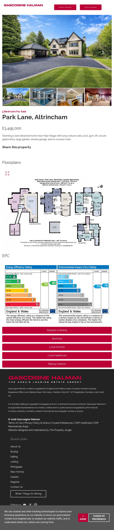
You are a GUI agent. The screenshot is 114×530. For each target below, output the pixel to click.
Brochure (57, 338)
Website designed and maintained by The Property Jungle (40, 430)
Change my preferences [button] (99, 517)
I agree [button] (83, 517)
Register (14, 482)
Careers (14, 476)
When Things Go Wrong (28, 493)
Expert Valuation (91, 7)
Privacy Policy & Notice (37, 423)
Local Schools (57, 347)
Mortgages (16, 466)
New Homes (17, 471)
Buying (14, 451)
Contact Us (16, 487)
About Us (15, 446)
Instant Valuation (65, 7)
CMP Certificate (83, 423)
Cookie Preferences (62, 423)
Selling (14, 456)
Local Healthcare (57, 355)
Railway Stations (57, 363)
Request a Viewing (57, 330)
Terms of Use (15, 423)
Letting (14, 461)
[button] (10, 51)
